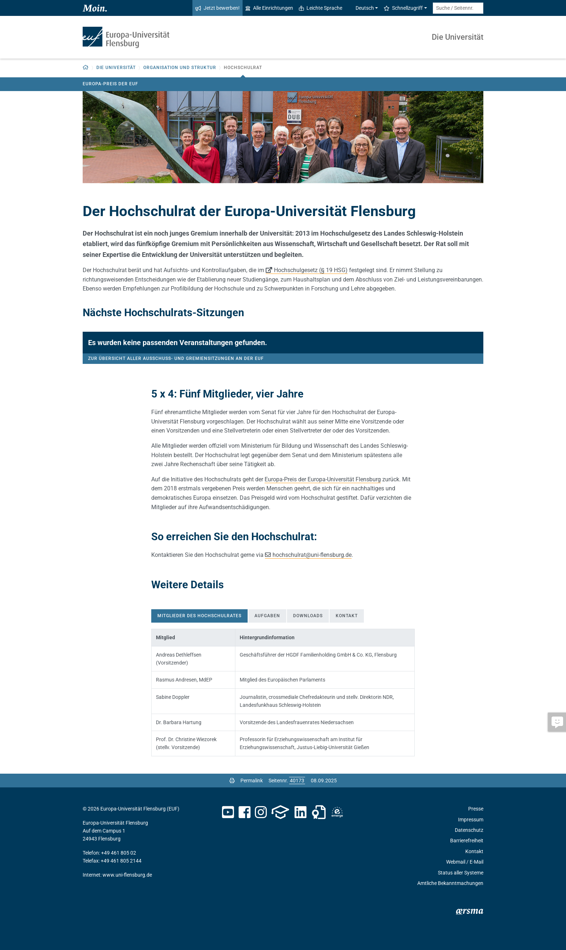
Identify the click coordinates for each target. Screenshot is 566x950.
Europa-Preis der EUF (110, 83)
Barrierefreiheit (466, 840)
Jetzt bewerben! (217, 8)
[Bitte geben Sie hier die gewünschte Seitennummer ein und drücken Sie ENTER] (297, 780)
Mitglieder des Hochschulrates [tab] (199, 615)
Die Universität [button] (116, 67)
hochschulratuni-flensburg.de (312, 554)
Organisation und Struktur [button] (179, 67)
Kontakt (474, 851)
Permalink (251, 780)
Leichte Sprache (320, 8)
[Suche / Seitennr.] (458, 8)
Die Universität (457, 37)
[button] (86, 68)
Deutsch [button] (361, 8)
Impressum (470, 819)
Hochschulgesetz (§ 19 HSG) (311, 270)
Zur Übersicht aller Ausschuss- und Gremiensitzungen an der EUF (176, 358)
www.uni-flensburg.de (127, 875)
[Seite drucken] (232, 780)
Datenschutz (469, 830)
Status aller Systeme (460, 873)
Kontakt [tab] (347, 615)
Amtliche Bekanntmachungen (450, 883)
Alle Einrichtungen (269, 8)
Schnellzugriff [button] (403, 8)
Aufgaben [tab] (267, 615)
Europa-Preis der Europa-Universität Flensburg (323, 479)
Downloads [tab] (308, 615)
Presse (475, 809)
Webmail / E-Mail (464, 862)
